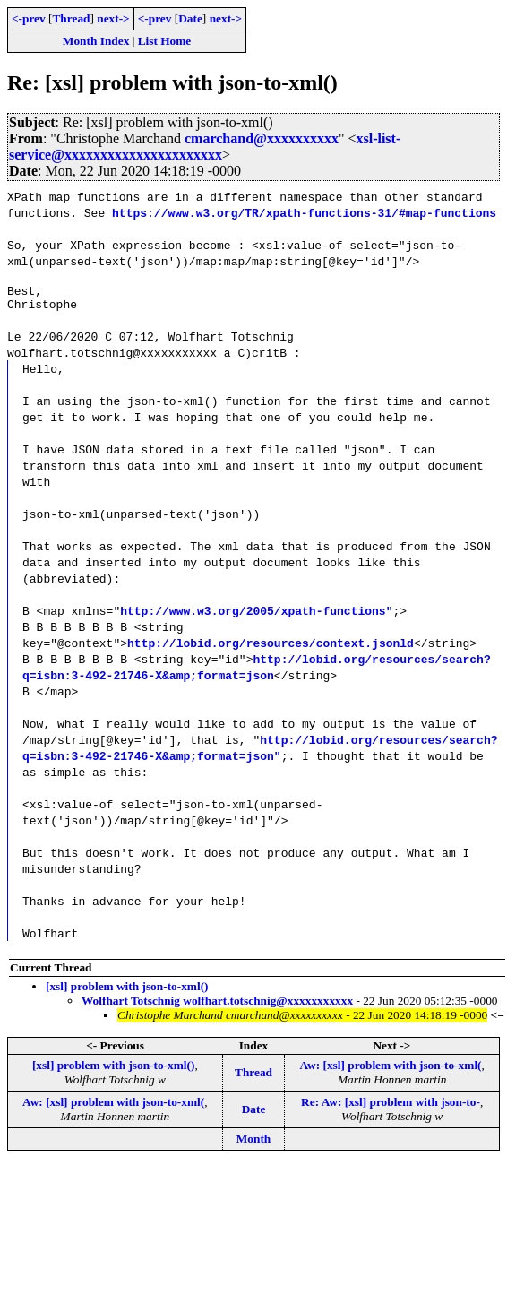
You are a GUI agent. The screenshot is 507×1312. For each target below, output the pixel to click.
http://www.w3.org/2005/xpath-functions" (256, 616)
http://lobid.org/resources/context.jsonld (270, 648)
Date (190, 18)
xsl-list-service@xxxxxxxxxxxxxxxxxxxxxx (204, 146)
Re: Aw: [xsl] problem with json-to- (390, 1107)
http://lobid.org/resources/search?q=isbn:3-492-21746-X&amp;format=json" (259, 753)
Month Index (96, 40)
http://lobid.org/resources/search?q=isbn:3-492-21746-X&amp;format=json (256, 672)
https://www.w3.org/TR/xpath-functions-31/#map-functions (304, 212)
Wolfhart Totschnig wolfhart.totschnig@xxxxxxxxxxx (217, 1006)
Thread (71, 18)
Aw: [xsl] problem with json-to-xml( (390, 1070)
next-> (113, 18)
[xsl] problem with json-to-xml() (127, 991)
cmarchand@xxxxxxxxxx (262, 138)
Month (253, 1144)
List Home (165, 40)
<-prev (29, 18)
